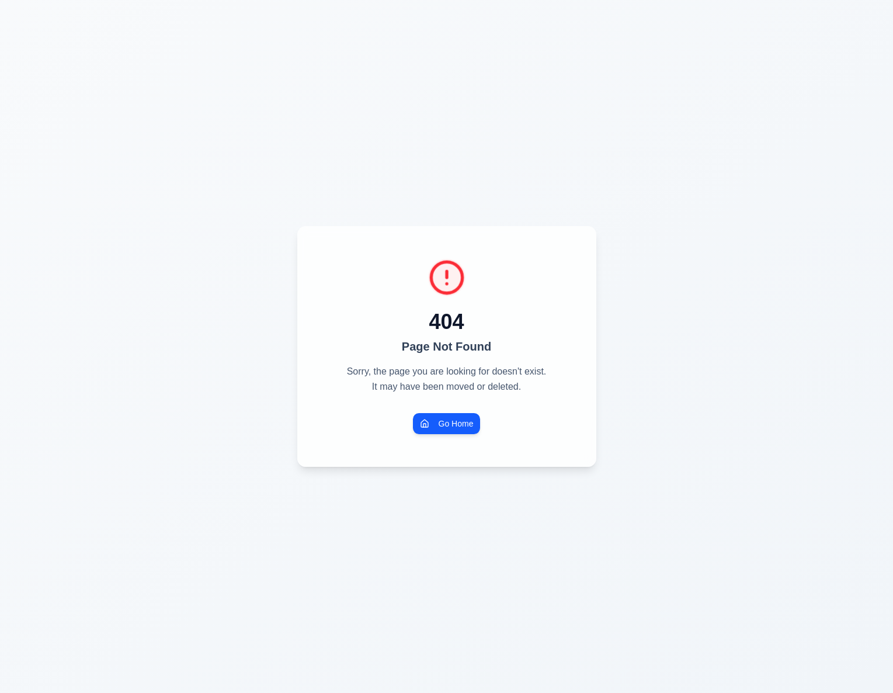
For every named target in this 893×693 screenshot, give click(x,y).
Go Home (447, 423)
